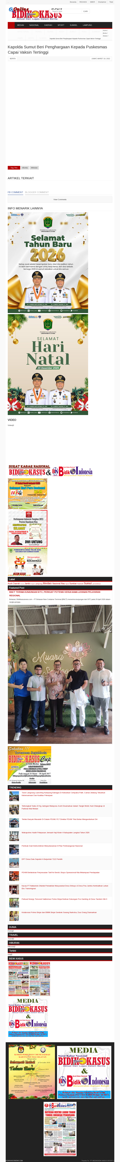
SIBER (92, 2)
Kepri (31, 38)
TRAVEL (38, 32)
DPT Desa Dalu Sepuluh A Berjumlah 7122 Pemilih (42, 859)
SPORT (61, 25)
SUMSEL (73, 25)
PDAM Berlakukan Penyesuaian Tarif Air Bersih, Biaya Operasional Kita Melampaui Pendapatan (61, 872)
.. (8, 2)
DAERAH (48, 25)
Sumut (73, 32)
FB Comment (15, 192)
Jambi (20, 38)
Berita (13, 59)
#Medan (34, 168)
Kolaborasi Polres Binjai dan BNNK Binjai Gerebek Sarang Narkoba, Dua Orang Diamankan (59, 912)
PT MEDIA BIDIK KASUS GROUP (101, 1160)
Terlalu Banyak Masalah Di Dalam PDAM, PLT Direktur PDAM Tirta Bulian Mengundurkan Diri (59, 819)
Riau (84, 32)
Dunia (22, 584)
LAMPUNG (87, 25)
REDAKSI (83, 2)
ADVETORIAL (23, 32)
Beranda (73, 2)
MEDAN (20, 25)
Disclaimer (102, 2)
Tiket (111, 2)
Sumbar (96, 32)
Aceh (61, 32)
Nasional (56, 583)
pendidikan (97, 584)
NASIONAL (34, 25)
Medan (47, 583)
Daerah (16, 583)
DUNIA (50, 32)
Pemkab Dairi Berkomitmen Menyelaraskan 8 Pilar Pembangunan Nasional (52, 846)
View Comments (60, 199)
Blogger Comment (37, 192)
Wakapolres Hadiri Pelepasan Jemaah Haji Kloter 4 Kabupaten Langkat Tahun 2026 (55, 833)
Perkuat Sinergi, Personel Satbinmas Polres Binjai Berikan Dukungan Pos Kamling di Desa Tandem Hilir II (64, 899)
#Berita (25, 168)
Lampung (38, 584)
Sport (67, 584)
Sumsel (43, 38)
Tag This (14, 168)
